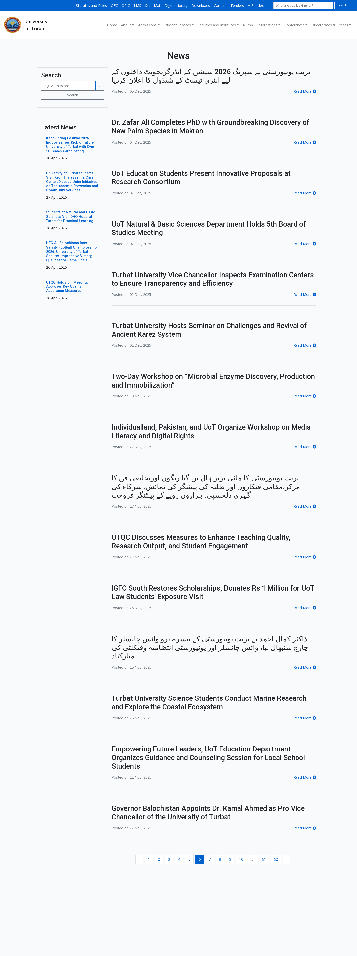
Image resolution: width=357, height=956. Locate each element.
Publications (267, 25)
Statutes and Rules (91, 5)
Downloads (200, 5)
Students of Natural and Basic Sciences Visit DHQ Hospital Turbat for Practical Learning (70, 216)
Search (342, 5)
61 (264, 859)
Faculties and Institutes (217, 25)
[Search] (303, 5)
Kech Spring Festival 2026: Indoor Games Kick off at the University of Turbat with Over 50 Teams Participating (70, 144)
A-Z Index (256, 5)
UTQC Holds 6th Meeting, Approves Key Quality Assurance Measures (67, 286)
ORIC (126, 5)
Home (112, 25)
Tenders (237, 5)
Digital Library (176, 5)
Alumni (248, 25)
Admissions (147, 25)
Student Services (177, 25)
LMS (137, 5)
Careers (220, 5)
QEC (114, 5)
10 (241, 859)
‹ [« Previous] (139, 859)
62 (276, 859)
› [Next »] (286, 859)
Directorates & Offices (329, 25)
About (126, 25)
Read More (305, 91)
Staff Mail (153, 5)
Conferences (294, 25)
